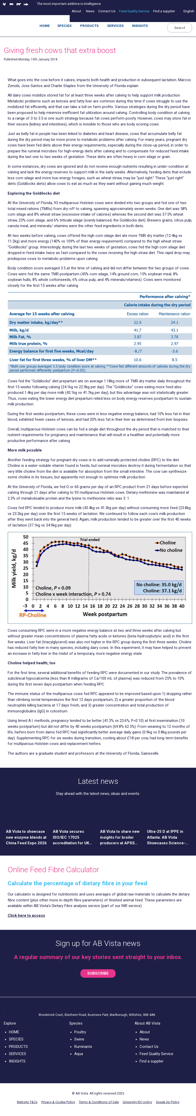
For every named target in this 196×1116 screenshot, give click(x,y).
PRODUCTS (18, 1046)
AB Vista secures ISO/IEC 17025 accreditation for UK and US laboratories (71, 837)
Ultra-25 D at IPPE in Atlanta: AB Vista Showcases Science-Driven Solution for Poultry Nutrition (166, 837)
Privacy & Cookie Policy (58, 1102)
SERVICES (17, 1053)
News (144, 1039)
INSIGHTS (17, 1061)
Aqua (78, 1053)
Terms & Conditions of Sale (99, 1102)
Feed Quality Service (156, 1053)
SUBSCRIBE (98, 973)
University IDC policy (137, 1102)
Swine (79, 1039)
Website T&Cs (27, 1102)
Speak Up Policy (167, 1102)
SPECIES (16, 1039)
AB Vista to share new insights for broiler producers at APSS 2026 (120, 837)
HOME (14, 1032)
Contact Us (149, 1046)
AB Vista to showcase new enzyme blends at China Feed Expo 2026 (26, 837)
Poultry (80, 1032)
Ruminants (83, 1046)
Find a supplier (152, 1061)
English (188, 11)
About (145, 1032)
